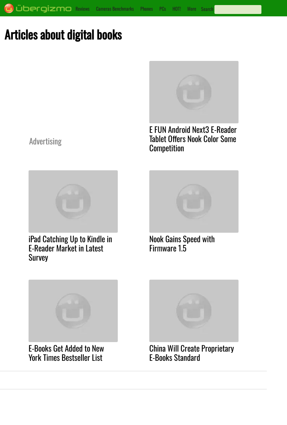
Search (207, 8)
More (191, 8)
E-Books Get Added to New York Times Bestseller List (66, 352)
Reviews (83, 8)
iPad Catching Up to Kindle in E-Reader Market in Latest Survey (70, 248)
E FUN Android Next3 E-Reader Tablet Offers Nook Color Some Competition (193, 138)
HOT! (176, 8)
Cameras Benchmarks (115, 8)
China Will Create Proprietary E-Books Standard (191, 352)
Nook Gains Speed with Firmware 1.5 (182, 243)
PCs (162, 8)
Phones (146, 8)
